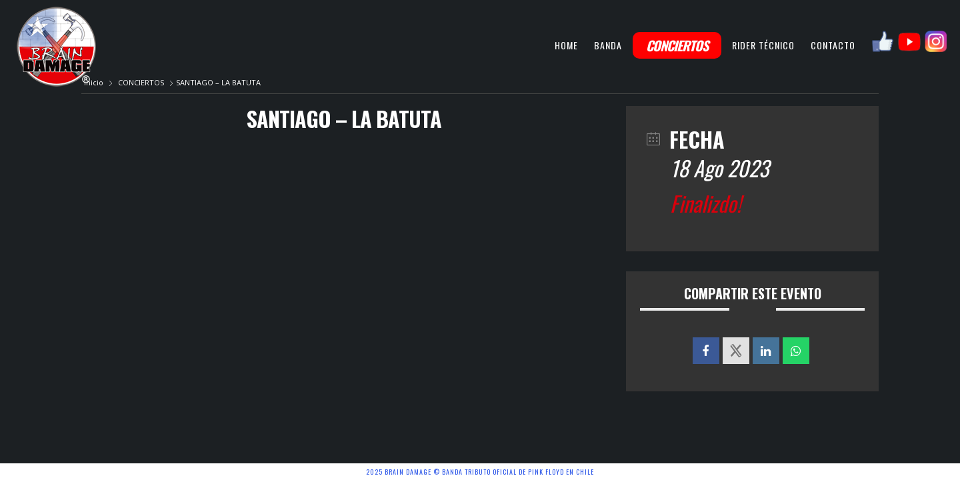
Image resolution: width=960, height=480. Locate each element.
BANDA (608, 45)
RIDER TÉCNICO (763, 45)
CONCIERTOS (677, 45)
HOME (566, 45)
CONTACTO (833, 45)
